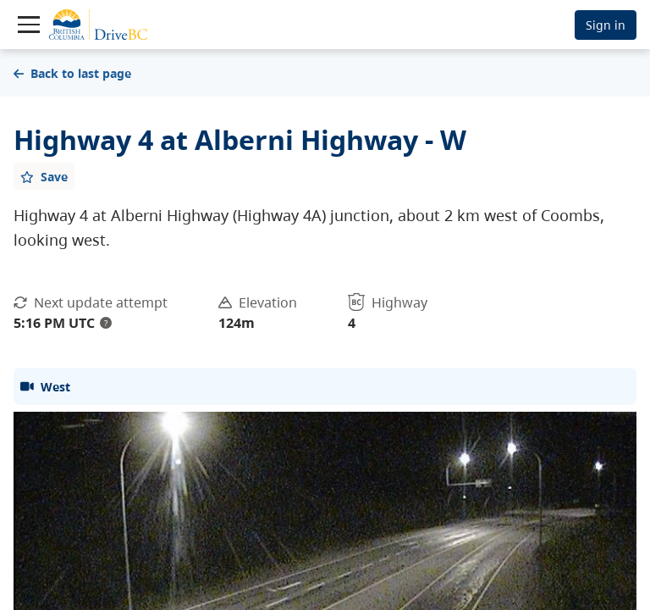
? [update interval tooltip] (105, 323)
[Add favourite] (44, 176)
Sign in (605, 25)
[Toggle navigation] (28, 24)
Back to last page (72, 73)
